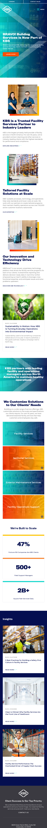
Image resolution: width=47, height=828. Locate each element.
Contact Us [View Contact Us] (23, 821)
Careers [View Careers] (12, 1)
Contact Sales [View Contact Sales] (35, 1)
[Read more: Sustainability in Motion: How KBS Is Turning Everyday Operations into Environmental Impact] (11, 347)
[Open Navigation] (40, 9)
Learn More (11, 54)
